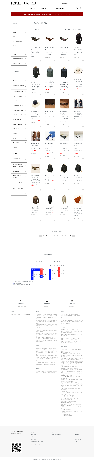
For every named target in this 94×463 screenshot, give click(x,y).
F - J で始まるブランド (20, 17)
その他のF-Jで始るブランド (32, 17)
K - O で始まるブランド (18, 101)
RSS (56, 436)
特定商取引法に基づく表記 (43, 441)
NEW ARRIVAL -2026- (18, 76)
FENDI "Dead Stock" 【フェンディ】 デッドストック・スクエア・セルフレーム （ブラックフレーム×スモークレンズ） (49, 116)
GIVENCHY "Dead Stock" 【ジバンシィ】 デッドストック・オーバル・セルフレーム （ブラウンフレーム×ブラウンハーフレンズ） (64, 116)
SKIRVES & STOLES (17, 41)
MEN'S (14, 32)
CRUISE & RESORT (17, 125)
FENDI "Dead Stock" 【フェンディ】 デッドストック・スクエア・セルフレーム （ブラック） (64, 51)
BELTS (14, 45)
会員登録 (78, 434)
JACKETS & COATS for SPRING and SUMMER (18, 167)
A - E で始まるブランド (18, 91)
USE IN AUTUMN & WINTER (17, 161)
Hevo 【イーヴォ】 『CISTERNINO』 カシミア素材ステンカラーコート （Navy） (78, 115)
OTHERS (15, 54)
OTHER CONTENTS (59, 8)
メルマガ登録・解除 (59, 434)
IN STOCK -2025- (17, 194)
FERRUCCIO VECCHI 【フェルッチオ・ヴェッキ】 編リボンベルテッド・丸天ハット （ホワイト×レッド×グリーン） (78, 83)
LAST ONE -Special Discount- (17, 178)
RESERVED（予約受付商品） (18, 184)
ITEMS (31, 8)
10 (70, 235)
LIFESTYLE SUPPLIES (18, 58)
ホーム (12, 17)
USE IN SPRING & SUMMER (17, 154)
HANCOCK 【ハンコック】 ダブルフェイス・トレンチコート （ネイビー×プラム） (78, 51)
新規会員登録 (65, 3)
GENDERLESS (16, 144)
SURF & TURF (16, 130)
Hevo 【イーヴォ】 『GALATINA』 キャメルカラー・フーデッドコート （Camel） (35, 147)
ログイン (72, 3)
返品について (40, 436)
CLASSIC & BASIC (17, 121)
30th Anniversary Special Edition (18, 86)
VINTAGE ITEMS (16, 63)
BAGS (14, 36)
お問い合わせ (79, 441)
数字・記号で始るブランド (18, 115)
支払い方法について (41, 439)
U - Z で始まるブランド (18, 110)
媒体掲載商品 (16, 172)
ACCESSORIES (16, 50)
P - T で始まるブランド (18, 105)
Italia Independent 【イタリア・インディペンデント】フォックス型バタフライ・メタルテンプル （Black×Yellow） (64, 148)
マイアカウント (56, 3)
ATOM (59, 436)
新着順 (79, 29)
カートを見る (79, 439)
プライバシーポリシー (42, 444)
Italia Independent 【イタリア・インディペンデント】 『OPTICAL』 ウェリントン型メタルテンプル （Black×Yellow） (78, 148)
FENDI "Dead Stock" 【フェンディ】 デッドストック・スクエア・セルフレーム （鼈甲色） (49, 51)
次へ (73, 236)
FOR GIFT (15, 149)
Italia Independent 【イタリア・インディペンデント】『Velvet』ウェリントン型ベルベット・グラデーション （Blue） (49, 148)
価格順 (74, 29)
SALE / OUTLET (16, 80)
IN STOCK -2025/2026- (18, 190)
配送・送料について (41, 434)
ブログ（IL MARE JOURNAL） (62, 431)
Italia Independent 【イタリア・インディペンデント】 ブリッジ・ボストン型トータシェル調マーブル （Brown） (35, 180)
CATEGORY (43, 8)
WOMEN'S (15, 28)
